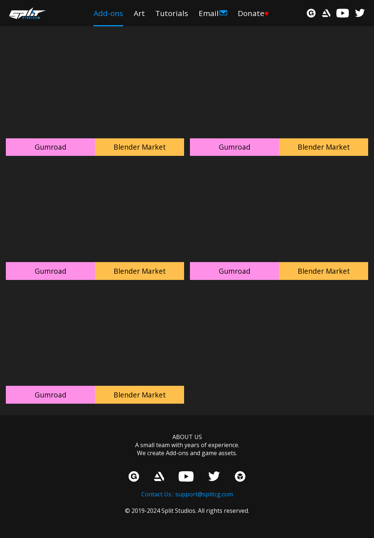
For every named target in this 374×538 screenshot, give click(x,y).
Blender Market (140, 147)
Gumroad (50, 147)
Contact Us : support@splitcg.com (187, 494)
